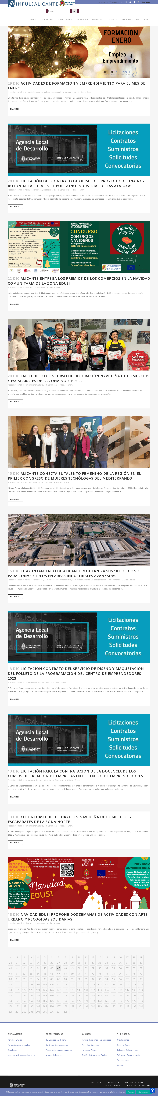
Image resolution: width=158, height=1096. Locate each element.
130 (79, 989)
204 (38, 1011)
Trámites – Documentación (128, 1055)
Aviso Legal (96, 1082)
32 (93, 962)
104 (38, 984)
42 (24, 968)
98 (134, 979)
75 (113, 973)
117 (127, 984)
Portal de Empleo (15, 1040)
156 (120, 995)
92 (93, 979)
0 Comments (70, 92)
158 (134, 995)
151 (86, 995)
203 (31, 1011)
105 (45, 984)
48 (65, 968)
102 (24, 984)
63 (31, 973)
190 (79, 1006)
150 (79, 995)
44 (38, 968)
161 (17, 1000)
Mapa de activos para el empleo (21, 1055)
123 (31, 989)
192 (93, 1006)
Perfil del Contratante (138, 1085)
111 (86, 984)
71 (86, 973)
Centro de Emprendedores (57, 1045)
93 (99, 979)
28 (65, 962)
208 (65, 1011)
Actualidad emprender (50, 92)
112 (93, 984)
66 (51, 973)
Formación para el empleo (19, 1045)
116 (120, 984)
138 (134, 989)
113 (100, 984)
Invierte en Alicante (90, 1050)
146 (52, 995)
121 (17, 989)
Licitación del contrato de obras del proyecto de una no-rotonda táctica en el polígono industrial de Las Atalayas (76, 183)
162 (24, 1000)
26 (51, 962)
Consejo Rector (123, 1045)
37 (127, 962)
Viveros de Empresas (54, 1055)
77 (127, 973)
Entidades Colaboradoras (127, 1050)
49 (72, 968)
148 (65, 995)
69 (72, 973)
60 (10, 973)
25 (45, 962)
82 (24, 979)
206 (52, 1011)
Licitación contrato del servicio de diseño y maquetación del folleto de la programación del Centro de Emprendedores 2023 (76, 673)
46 (51, 968)
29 (72, 962)
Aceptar (131, 1092)
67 (58, 973)
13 (99, 957)
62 (24, 973)
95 (113, 979)
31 (86, 962)
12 (93, 957)
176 (120, 1000)
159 (141, 995)
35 (113, 962)
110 (79, 984)
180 (10, 1006)
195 (113, 1006)
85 (45, 979)
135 (113, 989)
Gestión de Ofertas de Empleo (94, 1055)
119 (141, 984)
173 (100, 1000)
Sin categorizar (31, 482)
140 (10, 995)
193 (100, 1006)
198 (134, 1006)
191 (86, 1006)
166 (52, 1000)
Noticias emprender (33, 385)
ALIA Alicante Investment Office (57, 579)
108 (65, 984)
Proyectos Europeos (90, 1045)
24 (38, 962)
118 (134, 984)
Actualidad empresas (33, 190)
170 (79, 1000)
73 (99, 973)
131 (86, 989)
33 (99, 962)
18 (134, 957)
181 (17, 1006)
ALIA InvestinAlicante (81, 579)
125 (45, 989)
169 (72, 1000)
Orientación (12, 1050)
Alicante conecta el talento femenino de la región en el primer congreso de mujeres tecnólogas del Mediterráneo (74, 476)
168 (65, 1000)
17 (127, 957)
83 (31, 979)
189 (72, 1006)
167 (58, 1000)
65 (45, 973)
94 (106, 979)
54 (106, 968)
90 (79, 979)
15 (113, 957)
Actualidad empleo (32, 92)
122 (24, 989)
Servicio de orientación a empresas (96, 1040)
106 (52, 984)
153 (100, 995)
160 (10, 1000)
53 (99, 968)
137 (127, 989)
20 (10, 962)
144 (38, 995)
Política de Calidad (134, 1082)
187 (58, 1006)
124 (38, 989)
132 (93, 989)
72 (93, 973)
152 (93, 995)
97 (127, 979)
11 (86, 957)
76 (120, 973)
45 (45, 968)
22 (24, 962)
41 (17, 968)
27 (58, 962)
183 (31, 1006)
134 (107, 989)
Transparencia (123, 1060)
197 (127, 1006)
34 (106, 962)
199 (141, 1006)
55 (113, 968)
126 (52, 989)
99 (141, 979)
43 (31, 968)
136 (120, 989)
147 (58, 995)
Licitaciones (48, 190)
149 (72, 995)
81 (17, 979)
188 (65, 1006)
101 (17, 984)
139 (141, 989)
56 (120, 968)
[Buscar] (74, 11)
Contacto (146, 2)
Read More (15, 109)
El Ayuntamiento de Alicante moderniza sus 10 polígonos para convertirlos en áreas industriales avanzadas (74, 573)
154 (107, 995)
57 (127, 968)
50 (79, 968)
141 (17, 995)
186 (52, 1006)
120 (10, 989)
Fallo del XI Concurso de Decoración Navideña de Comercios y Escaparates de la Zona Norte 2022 (78, 378)
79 (141, 973)
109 (72, 984)
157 (127, 995)
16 (120, 957)
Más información (144, 1092)
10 (79, 957)
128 (65, 989)
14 (106, 957)
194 (107, 1006)
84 (38, 979)
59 (141, 968)
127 (58, 989)
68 (65, 973)
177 (127, 1000)
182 (24, 1006)
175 (113, 1000)
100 (10, 984)
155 (113, 995)
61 (17, 973)
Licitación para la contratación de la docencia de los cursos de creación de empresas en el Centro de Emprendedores (75, 773)
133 (100, 989)
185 (45, 1006)
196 (120, 1006)
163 (31, 1000)
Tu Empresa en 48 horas (56, 1040)
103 (31, 984)
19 (141, 957)
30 (79, 962)
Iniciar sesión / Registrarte (108, 2)
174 (107, 1000)
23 (31, 962)
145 (45, 995)
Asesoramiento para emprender (59, 1050)
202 (24, 1011)
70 (79, 973)
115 (113, 984)
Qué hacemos (123, 1040)
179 (141, 1000)
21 (17, 962)
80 (10, 979)
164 (38, 1000)
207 (58, 1011)
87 (58, 979)
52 (93, 968)
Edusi (27, 287)
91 (86, 979)
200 (10, 1011)
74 (106, 973)
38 (134, 962)
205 (45, 1011)
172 (93, 1000)
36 (120, 962)
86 (51, 979)
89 (72, 979)
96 (120, 979)
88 (65, 979)
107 (58, 984)
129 (72, 989)
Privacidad (113, 1082)
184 (38, 1006)
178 (134, 1000)
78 (134, 973)
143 (31, 995)
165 (45, 1000)
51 (86, 968)
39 (141, 962)
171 (86, 1000)
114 (107, 984)
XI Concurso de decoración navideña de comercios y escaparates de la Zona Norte (70, 819)
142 (24, 995)
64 (38, 973)
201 (17, 1011)
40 (10, 968)
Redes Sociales (113, 1085)
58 (134, 968)
